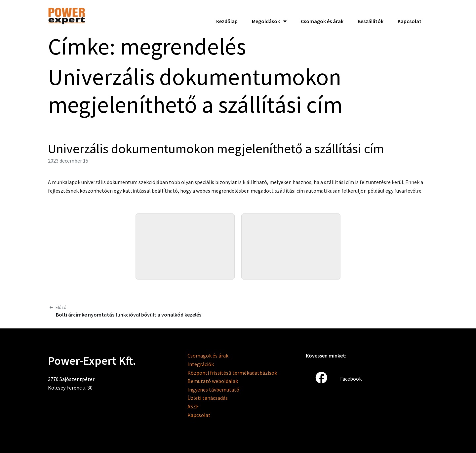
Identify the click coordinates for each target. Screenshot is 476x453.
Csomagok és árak (207, 355)
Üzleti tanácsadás (207, 398)
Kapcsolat (199, 415)
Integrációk (200, 364)
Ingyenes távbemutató (213, 389)
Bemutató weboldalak (212, 381)
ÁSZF (193, 406)
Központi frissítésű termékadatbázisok (232, 372)
